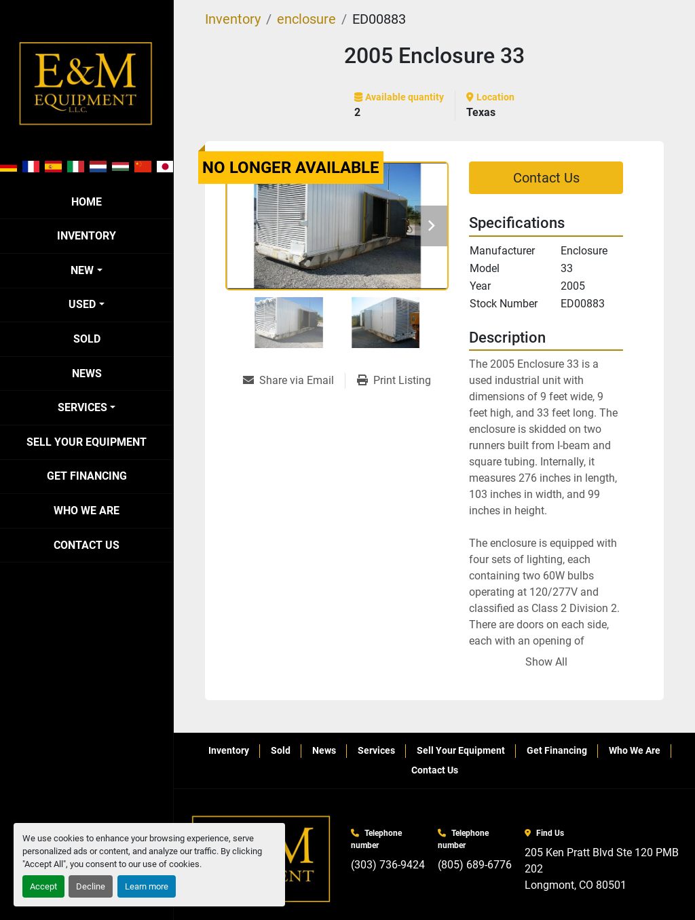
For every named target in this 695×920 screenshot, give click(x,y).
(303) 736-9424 (388, 864)
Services (82, 407)
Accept (43, 886)
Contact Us (86, 545)
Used (82, 304)
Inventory (86, 235)
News (87, 373)
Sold (86, 338)
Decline (90, 886)
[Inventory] (233, 19)
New (82, 270)
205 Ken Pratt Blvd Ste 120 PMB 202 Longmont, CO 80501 (603, 869)
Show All (546, 661)
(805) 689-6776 (475, 864)
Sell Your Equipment (86, 442)
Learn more (146, 886)
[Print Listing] (394, 380)
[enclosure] (306, 19)
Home (86, 201)
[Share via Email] (293, 380)
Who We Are (86, 510)
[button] (86, 271)
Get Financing (87, 475)
